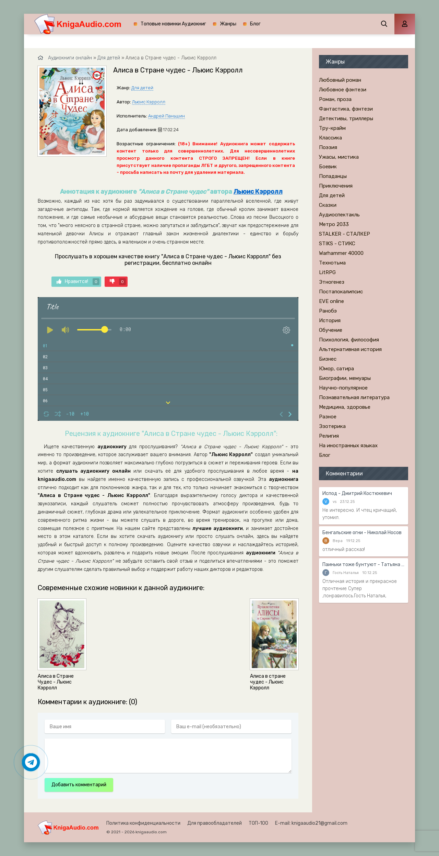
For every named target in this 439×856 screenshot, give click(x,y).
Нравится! (78, 281)
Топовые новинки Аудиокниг (173, 24)
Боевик (328, 167)
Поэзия (328, 147)
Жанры (228, 24)
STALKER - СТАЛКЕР (344, 234)
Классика (330, 138)
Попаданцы (333, 176)
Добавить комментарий (78, 785)
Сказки (327, 205)
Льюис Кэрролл (148, 101)
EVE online (331, 301)
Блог (255, 24)
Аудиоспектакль (339, 215)
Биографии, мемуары (345, 378)
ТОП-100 (258, 823)
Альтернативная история (350, 349)
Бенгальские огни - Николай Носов (362, 533)
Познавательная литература (354, 397)
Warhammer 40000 (341, 253)
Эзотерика (332, 426)
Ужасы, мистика (339, 157)
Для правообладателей (214, 823)
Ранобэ (328, 311)
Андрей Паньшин (166, 116)
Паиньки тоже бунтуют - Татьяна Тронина (363, 564)
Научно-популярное (343, 388)
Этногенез (331, 282)
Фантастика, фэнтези (346, 109)
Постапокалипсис (341, 292)
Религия (329, 436)
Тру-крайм (332, 128)
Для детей (142, 87)
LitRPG (327, 272)
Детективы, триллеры (346, 118)
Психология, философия (349, 340)
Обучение (330, 330)
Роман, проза (335, 99)
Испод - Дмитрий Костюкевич (357, 493)
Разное (327, 417)
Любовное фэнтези (342, 90)
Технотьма (332, 263)
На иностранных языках (348, 445)
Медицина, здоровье (344, 407)
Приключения (336, 186)
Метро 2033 (334, 224)
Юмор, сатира (336, 368)
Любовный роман (340, 80)
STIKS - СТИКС (337, 243)
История (330, 320)
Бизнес (327, 359)
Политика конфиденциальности (143, 823)
